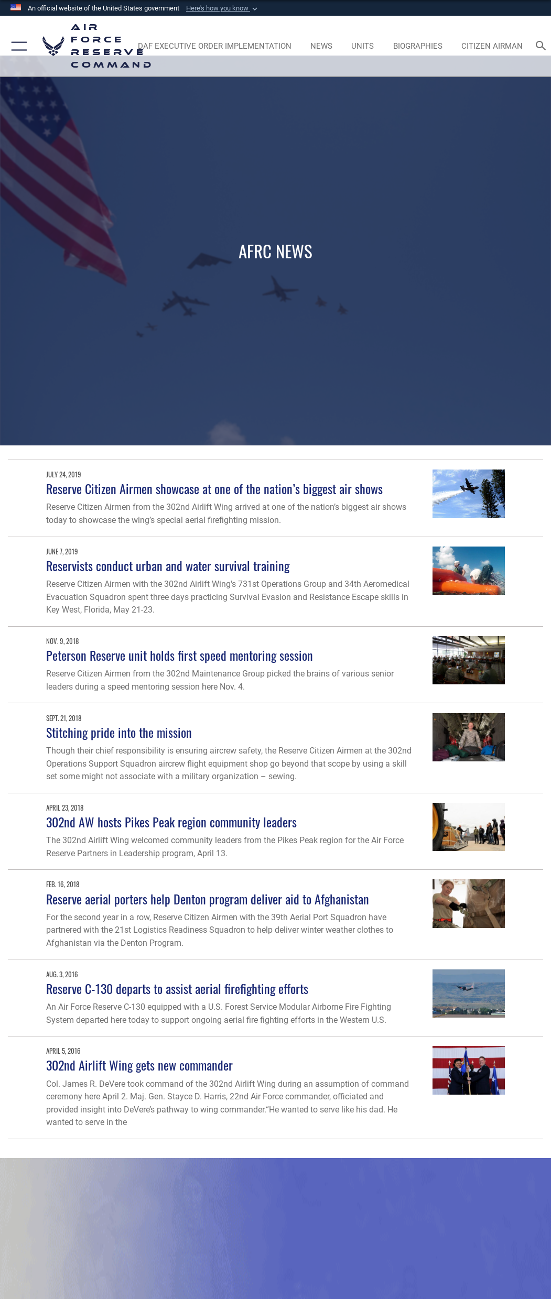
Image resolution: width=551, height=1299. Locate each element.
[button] (223, 8)
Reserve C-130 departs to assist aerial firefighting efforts (177, 988)
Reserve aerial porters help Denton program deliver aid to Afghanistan (207, 899)
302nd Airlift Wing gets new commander (139, 1065)
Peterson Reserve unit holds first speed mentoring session (179, 655)
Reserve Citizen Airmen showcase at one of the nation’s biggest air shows (214, 488)
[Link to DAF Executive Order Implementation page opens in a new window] (214, 46)
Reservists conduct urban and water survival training (167, 565)
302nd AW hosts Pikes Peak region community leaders (171, 822)
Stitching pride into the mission (119, 732)
